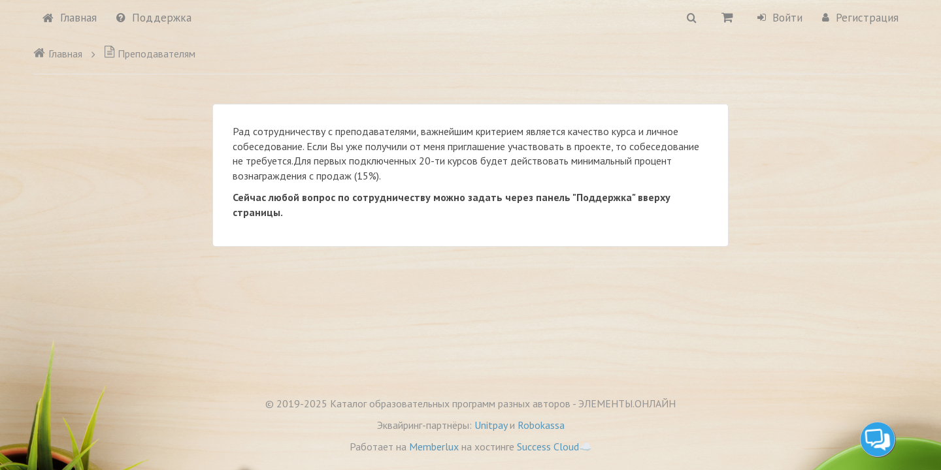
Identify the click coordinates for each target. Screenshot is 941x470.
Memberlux (434, 446)
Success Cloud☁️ (554, 446)
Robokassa (541, 424)
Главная (69, 17)
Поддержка (153, 17)
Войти (779, 17)
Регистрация (860, 17)
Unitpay (490, 424)
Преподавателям (149, 53)
